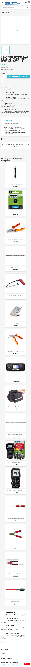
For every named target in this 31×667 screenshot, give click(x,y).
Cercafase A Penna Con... (15, 184)
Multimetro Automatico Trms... (15, 490)
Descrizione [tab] (8, 120)
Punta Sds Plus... (15, 267)
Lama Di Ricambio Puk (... (15, 295)
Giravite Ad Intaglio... (15, 601)
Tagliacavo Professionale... (15, 239)
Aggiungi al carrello (18, 76)
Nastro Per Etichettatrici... (15, 212)
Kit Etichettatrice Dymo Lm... (15, 462)
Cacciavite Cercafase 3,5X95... (15, 518)
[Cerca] (15, 7)
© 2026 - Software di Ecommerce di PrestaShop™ (15, 665)
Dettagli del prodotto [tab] (11, 123)
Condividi (9, 87)
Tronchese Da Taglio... (15, 574)
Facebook (2, 642)
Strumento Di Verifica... (15, 379)
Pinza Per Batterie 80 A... (15, 546)
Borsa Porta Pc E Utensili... (15, 407)
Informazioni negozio (9, 662)
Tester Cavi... (15, 323)
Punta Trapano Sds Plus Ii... (15, 434)
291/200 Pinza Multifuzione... (16, 351)
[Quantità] (3, 76)
